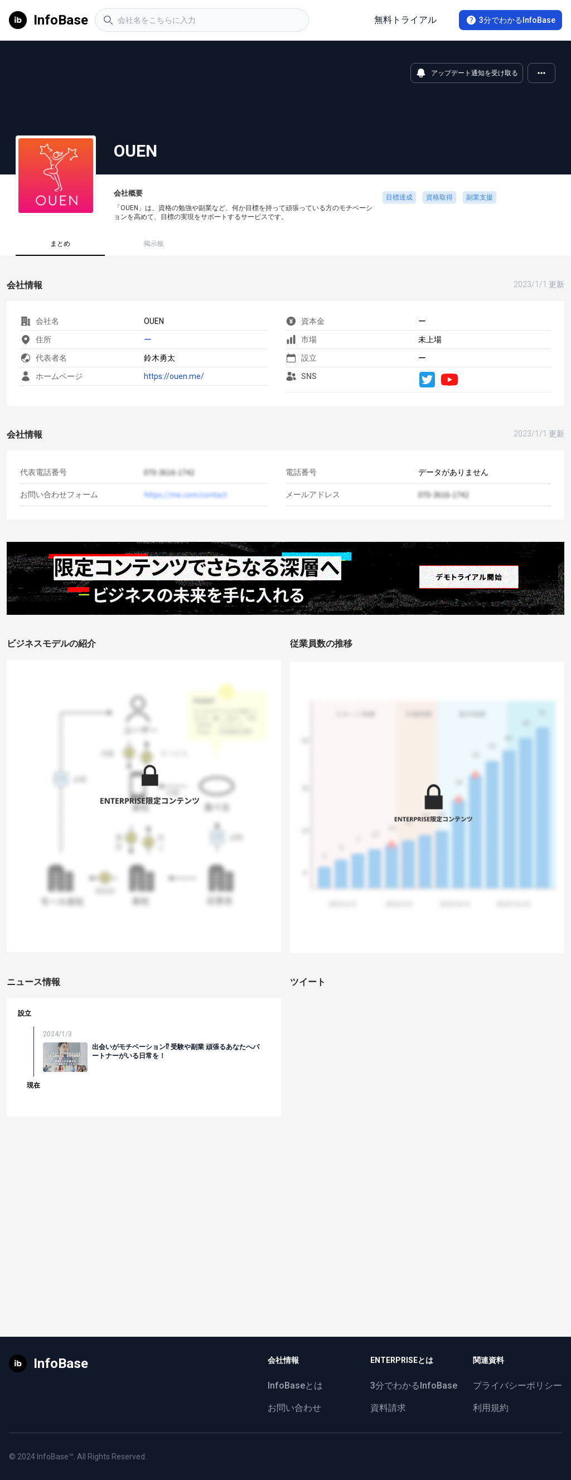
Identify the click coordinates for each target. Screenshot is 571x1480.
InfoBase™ (55, 1456)
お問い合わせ (294, 1408)
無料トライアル (405, 19)
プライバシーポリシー (517, 1385)
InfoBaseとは (295, 1385)
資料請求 (388, 1408)
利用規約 (491, 1408)
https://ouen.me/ (174, 376)
